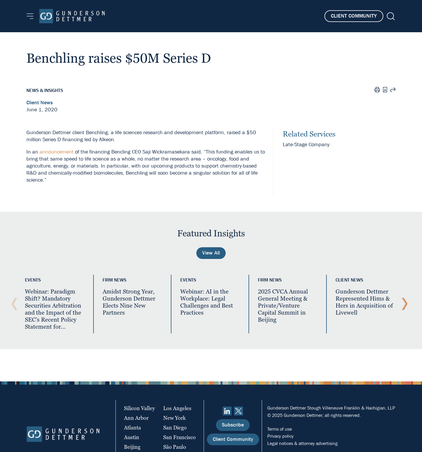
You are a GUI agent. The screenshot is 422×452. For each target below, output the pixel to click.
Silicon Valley (139, 408)
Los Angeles (177, 408)
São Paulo (174, 447)
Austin (131, 437)
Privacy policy (280, 436)
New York (174, 418)
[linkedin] (227, 411)
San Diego (175, 427)
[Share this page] (393, 90)
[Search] (390, 16)
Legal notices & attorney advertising (302, 443)
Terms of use (279, 429)
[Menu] (30, 16)
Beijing (132, 447)
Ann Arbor (136, 418)
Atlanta (132, 427)
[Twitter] (238, 411)
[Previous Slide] (13, 304)
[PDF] (385, 90)
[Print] (377, 90)
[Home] (72, 16)
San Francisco (179, 437)
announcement (57, 152)
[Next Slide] (403, 304)
